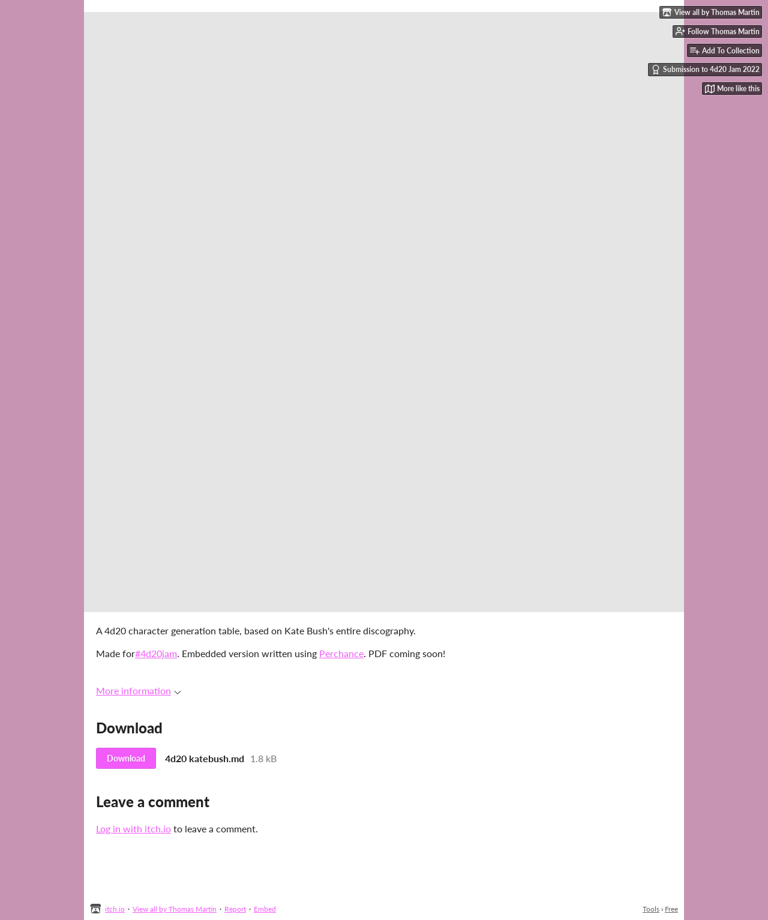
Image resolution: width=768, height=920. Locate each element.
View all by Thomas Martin (175, 908)
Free (671, 908)
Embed (265, 908)
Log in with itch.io (133, 828)
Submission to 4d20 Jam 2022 (705, 69)
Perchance (341, 653)
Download (126, 758)
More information (138, 690)
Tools (651, 908)
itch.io (115, 908)
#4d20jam (156, 653)
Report (235, 908)
